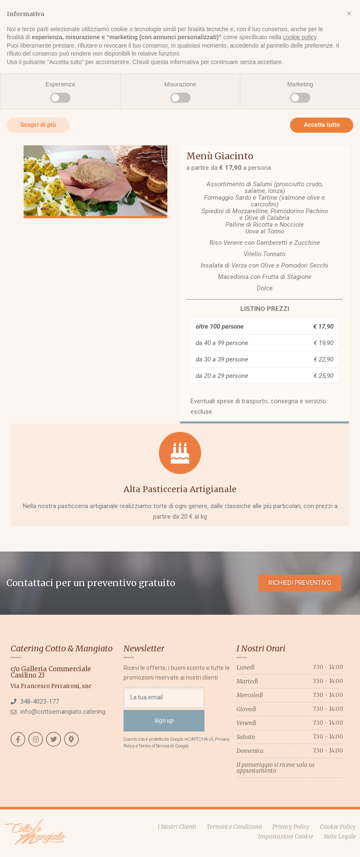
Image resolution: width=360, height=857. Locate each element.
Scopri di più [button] (38, 124)
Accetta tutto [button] (322, 124)
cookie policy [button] (299, 37)
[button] (349, 13)
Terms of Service (154, 746)
